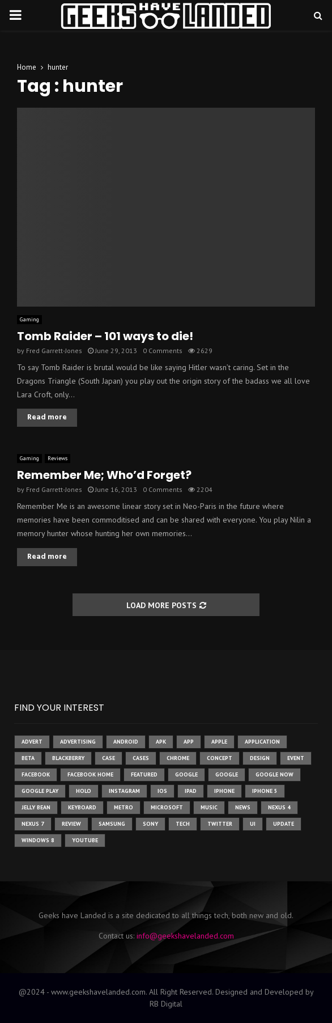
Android (125, 741)
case (108, 758)
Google (226, 774)
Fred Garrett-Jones (54, 350)
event (295, 758)
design (260, 758)
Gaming (29, 319)
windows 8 (38, 840)
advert (32, 741)
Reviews (57, 458)
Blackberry (68, 758)
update (283, 823)
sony (150, 823)
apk (161, 741)
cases (141, 758)
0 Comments (162, 350)
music (209, 807)
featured (144, 774)
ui (253, 823)
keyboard (82, 807)
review (71, 823)
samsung (112, 823)
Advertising (78, 741)
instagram (124, 791)
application (262, 741)
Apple (219, 741)
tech (183, 823)
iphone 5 (265, 791)
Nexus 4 (279, 807)
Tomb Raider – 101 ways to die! (105, 336)
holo (83, 791)
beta (28, 758)
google (186, 774)
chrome (178, 758)
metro (123, 807)
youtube (85, 840)
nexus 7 (33, 823)
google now (274, 774)
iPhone (224, 791)
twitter (219, 823)
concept (219, 758)
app (189, 741)
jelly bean (36, 807)
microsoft (167, 807)
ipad (191, 791)
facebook (36, 774)
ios (162, 791)
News (242, 807)
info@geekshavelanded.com (185, 936)
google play (40, 791)
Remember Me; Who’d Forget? (104, 475)
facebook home (90, 774)
